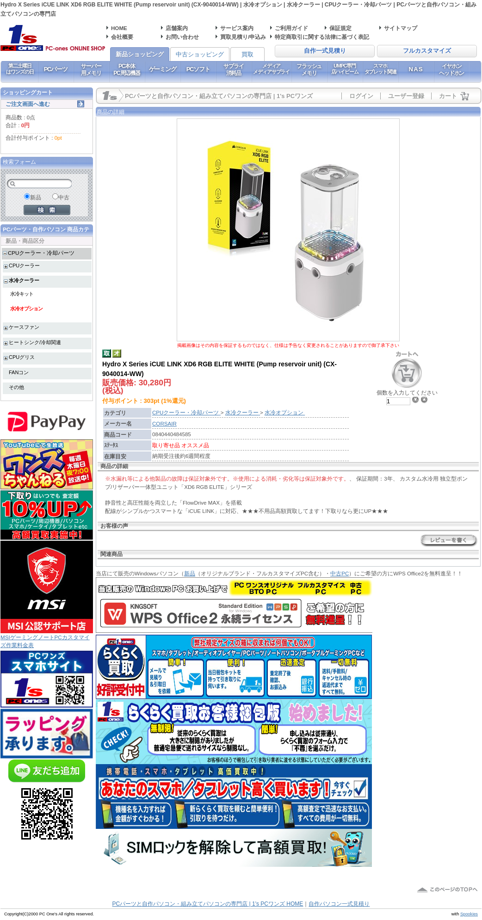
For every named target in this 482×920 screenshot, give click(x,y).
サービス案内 (236, 28)
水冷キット (21, 293)
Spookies (469, 914)
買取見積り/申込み (243, 37)
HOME (119, 28)
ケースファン (24, 327)
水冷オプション (26, 308)
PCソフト (198, 69)
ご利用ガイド (291, 28)
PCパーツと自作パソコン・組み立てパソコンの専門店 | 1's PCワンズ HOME (207, 904)
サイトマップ (400, 28)
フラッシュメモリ (309, 69)
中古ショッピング (200, 54)
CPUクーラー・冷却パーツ (41, 253)
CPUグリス (22, 357)
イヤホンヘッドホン (451, 69)
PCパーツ (56, 69)
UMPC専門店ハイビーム (344, 68)
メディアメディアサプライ (271, 68)
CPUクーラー (24, 265)
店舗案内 (177, 28)
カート (448, 96)
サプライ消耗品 (233, 69)
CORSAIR (164, 423)
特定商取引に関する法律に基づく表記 (322, 37)
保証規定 (340, 28)
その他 (16, 387)
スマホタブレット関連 (380, 68)
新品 (189, 573)
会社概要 (122, 37)
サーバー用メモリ (91, 69)
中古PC (339, 573)
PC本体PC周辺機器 (126, 69)
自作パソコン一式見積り (339, 904)
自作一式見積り (325, 51)
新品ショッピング (140, 54)
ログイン (361, 96)
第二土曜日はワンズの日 (19, 68)
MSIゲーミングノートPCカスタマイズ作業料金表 (46, 638)
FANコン (19, 372)
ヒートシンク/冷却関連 (35, 342)
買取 (247, 54)
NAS (416, 69)
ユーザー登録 (406, 96)
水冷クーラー (24, 280)
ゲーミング (162, 69)
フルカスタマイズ (427, 51)
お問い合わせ (182, 37)
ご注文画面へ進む (28, 104)
